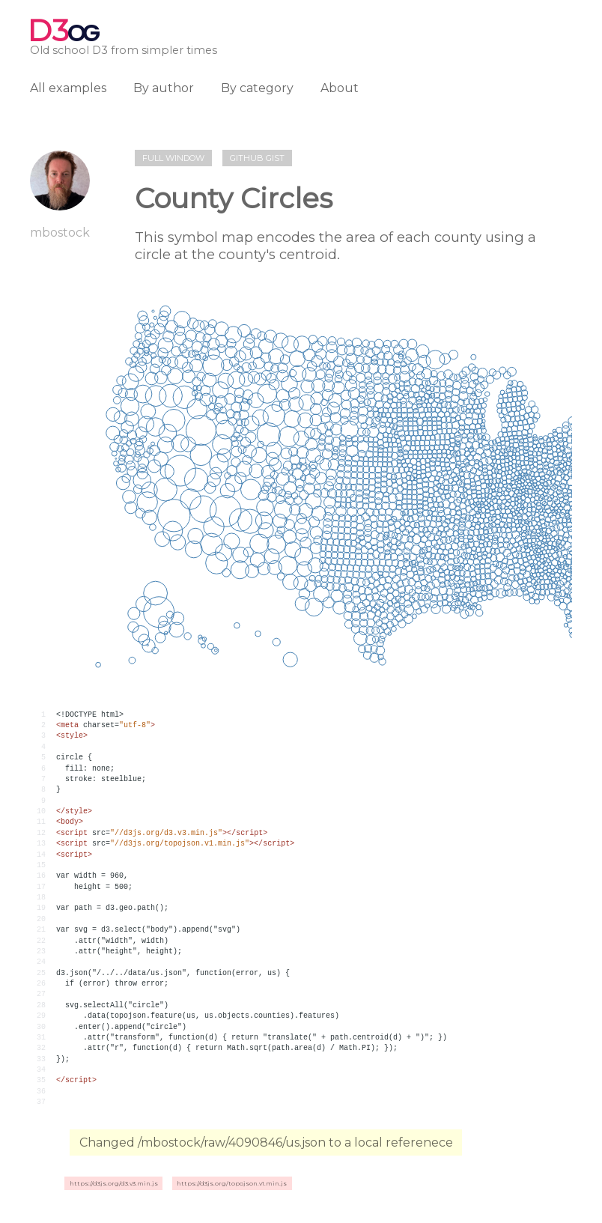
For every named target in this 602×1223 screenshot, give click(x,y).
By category (257, 88)
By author (163, 88)
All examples (68, 88)
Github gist (257, 158)
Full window (173, 158)
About (339, 88)
